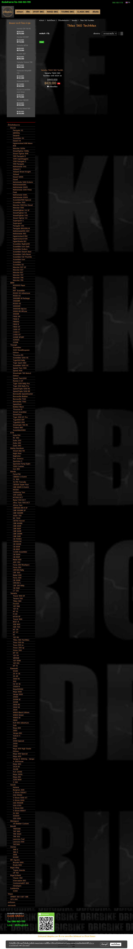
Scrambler (17, 262)
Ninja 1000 (17, 692)
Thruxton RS (18, 355)
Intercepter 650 (19, 880)
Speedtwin (17, 404)
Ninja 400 (17, 756)
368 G (15, 849)
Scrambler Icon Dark (21, 246)
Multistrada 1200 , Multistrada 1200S (20, 196)
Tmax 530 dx (18, 642)
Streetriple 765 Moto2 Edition (22, 374)
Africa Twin (17, 505)
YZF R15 (16, 663)
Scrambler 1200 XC (21, 365)
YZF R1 (15, 609)
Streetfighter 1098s (21, 151)
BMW (12, 283)
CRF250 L (17, 583)
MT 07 (15, 632)
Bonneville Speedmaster (23, 394)
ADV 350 (16, 562)
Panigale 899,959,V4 (21, 228)
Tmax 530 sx (18, 645)
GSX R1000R (18, 803)
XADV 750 (17, 515)
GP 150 (16, 873)
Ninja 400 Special (20, 754)
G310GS (16, 340)
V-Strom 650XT (19, 810)
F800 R (16, 324)
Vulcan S (16, 736)
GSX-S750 (17, 805)
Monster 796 (18, 277)
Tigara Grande (19, 870)
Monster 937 (18, 270)
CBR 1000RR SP (19, 510)
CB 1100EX (17, 539)
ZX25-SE (16, 766)
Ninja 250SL (18, 774)
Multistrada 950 (19, 233)
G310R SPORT (18, 337)
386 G (15, 852)
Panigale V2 (18, 130)
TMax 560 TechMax (21, 640)
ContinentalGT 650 (21, 883)
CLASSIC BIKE (83, 11)
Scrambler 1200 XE (20, 357)
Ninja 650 (17, 728)
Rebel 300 (17, 575)
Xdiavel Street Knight (22, 172)
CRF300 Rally (18, 570)
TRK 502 (16, 836)
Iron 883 (16, 469)
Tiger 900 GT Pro (20, 417)
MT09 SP (16, 616)
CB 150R (16, 588)
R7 (14, 635)
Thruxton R (17, 409)
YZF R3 (16, 655)
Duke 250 (17, 443)
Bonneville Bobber (20, 396)
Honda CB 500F (23, 37)
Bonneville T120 (19, 399)
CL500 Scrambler (20, 552)
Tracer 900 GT (19, 596)
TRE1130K (17, 829)
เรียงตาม (97, 33)
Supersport (17, 223)
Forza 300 (17, 578)
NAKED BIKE (52, 11)
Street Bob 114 (19, 451)
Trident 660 (18, 427)
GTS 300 (14, 899)
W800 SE (16, 717)
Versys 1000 (18, 694)
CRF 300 (16, 572)
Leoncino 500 (18, 842)
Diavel (15, 179)
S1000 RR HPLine (20, 311)
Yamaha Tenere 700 (24, 62)
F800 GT (16, 327)
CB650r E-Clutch (20, 477)
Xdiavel (16, 174)
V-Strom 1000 (18, 800)
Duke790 (16, 435)
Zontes (13, 847)
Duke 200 (17, 440)
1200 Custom (18, 466)
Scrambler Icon (19, 259)
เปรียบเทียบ (53, 86)
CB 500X (16, 554)
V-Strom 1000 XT (20, 797)
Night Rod (17, 453)
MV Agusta (15, 860)
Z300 (15, 746)
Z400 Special (18, 741)
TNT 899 (16, 831)
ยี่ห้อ (28, 11)
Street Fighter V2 (20, 218)
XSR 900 (16, 624)
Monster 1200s (19, 148)
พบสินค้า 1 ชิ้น (44, 33)
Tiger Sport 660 (19, 363)
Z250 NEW (17, 779)
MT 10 (15, 611)
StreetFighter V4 (20, 213)
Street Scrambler (20, 412)
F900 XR (16, 316)
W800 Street (18, 715)
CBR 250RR (17, 534)
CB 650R (16, 546)
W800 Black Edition (21, 712)
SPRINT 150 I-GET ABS (19, 897)
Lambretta (14, 888)
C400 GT (17, 334)
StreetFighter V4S (20, 215)
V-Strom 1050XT (19, 792)
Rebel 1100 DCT (19, 500)
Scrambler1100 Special (22, 200)
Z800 (15, 720)
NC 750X (16, 518)
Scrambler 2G (18, 138)
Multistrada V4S (19, 166)
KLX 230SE (17, 772)
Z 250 (15, 782)
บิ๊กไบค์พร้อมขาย (14, 125)
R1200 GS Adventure (21, 293)
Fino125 (16, 603)
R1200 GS (17, 303)
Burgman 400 (18, 790)
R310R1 (15, 857)
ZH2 (14, 681)
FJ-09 (15, 614)
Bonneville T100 (19, 401)
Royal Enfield (15, 875)
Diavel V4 (17, 141)
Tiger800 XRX (19, 422)
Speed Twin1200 (19, 378)
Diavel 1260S (18, 177)
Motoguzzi (14, 821)
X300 (15, 891)
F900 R (16, 319)
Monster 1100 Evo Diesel (23, 205)
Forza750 (16, 474)
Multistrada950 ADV (21, 231)
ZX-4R (15, 676)
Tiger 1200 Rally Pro (21, 383)
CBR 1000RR (18, 513)
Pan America (18, 458)
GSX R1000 (17, 795)
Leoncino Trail (18, 839)
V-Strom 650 (18, 808)
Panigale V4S (18, 226)
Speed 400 (17, 370)
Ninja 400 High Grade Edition (22, 749)
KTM (12, 433)
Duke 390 (17, 445)
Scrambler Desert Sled (22, 252)
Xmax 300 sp (18, 647)
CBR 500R (17, 531)
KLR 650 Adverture (21, 723)
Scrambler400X (19, 430)
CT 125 (16, 590)
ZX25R (15, 769)
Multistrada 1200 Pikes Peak (22, 191)
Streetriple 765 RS (20, 425)
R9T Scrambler (19, 290)
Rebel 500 (17, 559)
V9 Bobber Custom (21, 823)
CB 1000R (17, 544)
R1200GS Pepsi (19, 285)
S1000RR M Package (21, 298)
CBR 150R (17, 536)
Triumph (13, 345)
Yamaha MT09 (22, 45)
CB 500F (16, 557)
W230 (15, 671)
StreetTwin (17, 414)
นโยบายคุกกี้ (26, 945)
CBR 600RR (17, 523)
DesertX (16, 135)
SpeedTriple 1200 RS (21, 388)
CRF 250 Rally (18, 585)
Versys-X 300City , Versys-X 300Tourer (24, 760)
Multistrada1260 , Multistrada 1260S (20, 185)
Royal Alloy (14, 867)
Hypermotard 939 (20, 239)
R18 (14, 288)
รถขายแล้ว (12, 905)
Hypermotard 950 (20, 236)
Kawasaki (14, 668)
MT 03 (15, 653)
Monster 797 (18, 275)
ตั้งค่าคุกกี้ (104, 944)
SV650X (16, 816)
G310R (15, 342)
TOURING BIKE (67, 11)
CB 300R (16, 580)
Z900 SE (16, 707)
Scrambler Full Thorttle (22, 257)
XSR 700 (16, 627)
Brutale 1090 (18, 862)
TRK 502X (17, 834)
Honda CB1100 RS (24, 28)
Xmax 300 (17, 650)
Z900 (15, 710)
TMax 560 (17, 601)
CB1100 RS (17, 541)
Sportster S (17, 461)
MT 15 (15, 666)
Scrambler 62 (18, 264)
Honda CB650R (22, 100)
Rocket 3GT (21, 54)
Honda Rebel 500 (23, 108)
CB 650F (16, 549)
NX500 (16, 489)
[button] (102, 12)
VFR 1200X (17, 495)
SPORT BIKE (38, 11)
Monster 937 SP (19, 267)
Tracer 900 (17, 619)
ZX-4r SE (16, 673)
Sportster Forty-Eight (21, 464)
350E (15, 854)
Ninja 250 (17, 777)
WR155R (16, 658)
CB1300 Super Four (21, 484)
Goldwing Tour (19, 492)
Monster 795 (18, 280)
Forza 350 (17, 567)
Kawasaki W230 (23, 81)
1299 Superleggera (20, 159)
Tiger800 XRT (19, 420)
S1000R (16, 314)
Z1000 (15, 697)
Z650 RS (16, 679)
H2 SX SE (16, 684)
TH (128, 2)
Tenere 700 (18, 598)
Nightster (17, 456)
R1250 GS (17, 296)
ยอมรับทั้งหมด (115, 944)
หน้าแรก (20, 11)
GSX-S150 (17, 818)
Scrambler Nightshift (21, 244)
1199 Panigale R (19, 156)
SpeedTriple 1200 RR (21, 391)
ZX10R (15, 702)
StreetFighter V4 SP (21, 210)
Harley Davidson (17, 448)
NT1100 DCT (18, 497)
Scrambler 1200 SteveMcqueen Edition (21, 350)
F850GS (16, 321)
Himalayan (17, 886)
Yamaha (13, 593)
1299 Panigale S (19, 161)
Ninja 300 (17, 764)
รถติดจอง (11, 902)
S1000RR (16, 301)
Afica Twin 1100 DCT (21, 502)
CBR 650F (17, 528)
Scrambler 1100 (19, 202)
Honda (13, 471)
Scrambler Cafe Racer (22, 254)
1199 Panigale (18, 164)
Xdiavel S (16, 169)
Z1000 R (16, 686)
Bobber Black (18, 407)
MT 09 (15, 629)
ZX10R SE (16, 699)
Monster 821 (18, 272)
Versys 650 (17, 733)
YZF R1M (16, 606)
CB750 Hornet (19, 521)
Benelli (13, 826)
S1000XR (16, 306)
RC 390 (16, 438)
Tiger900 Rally (19, 360)
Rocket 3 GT (18, 381)
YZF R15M (17, 660)
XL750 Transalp (19, 482)
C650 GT (16, 329)
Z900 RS (16, 704)
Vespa (10, 894)
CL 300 (16, 479)
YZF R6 (16, 637)
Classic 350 (17, 878)
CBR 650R (17, 526)
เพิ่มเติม (96, 11)
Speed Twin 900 (19, 368)
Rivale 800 (17, 865)
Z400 (15, 743)
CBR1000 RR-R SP (20, 508)
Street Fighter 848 (20, 153)
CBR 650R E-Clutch (21, 487)
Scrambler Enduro (20, 249)
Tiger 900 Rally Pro (21, 386)
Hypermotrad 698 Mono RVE (22, 144)
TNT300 (16, 844)
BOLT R (16, 622)
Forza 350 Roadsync (21, 565)
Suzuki (13, 785)
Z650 (15, 730)
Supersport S (18, 220)
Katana (16, 787)
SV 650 (16, 813)
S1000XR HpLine (19, 308)
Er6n (15, 738)
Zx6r (15, 725)
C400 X (16, 332)
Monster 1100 (18, 207)
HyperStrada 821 (19, 241)
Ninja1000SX (18, 689)
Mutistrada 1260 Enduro (23, 182)
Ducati (13, 128)
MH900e (16, 133)
